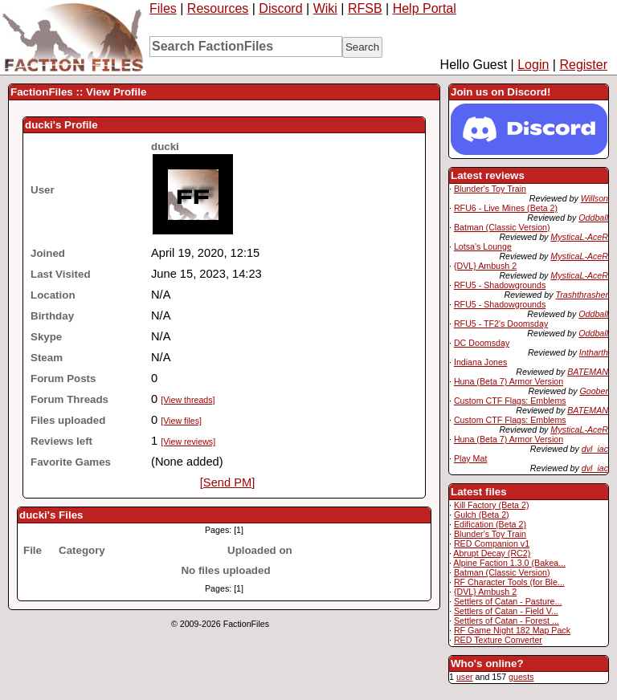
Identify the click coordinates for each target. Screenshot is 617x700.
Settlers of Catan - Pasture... (508, 601)
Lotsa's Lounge (483, 246)
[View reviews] (188, 441)
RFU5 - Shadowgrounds (499, 285)
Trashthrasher (581, 294)
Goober (593, 391)
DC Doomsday (481, 343)
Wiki (325, 8)
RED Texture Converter (498, 640)
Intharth (593, 352)
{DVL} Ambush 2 (485, 266)
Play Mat (470, 458)
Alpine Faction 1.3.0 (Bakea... (509, 563)
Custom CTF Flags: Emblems (510, 400)
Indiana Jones (480, 362)
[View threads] (188, 400)
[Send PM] (227, 482)
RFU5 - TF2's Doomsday (501, 323)
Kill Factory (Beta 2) (491, 505)
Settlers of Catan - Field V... (506, 611)
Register (583, 64)
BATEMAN (587, 371)
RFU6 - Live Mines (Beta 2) (506, 208)
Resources (217, 8)
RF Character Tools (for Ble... (509, 582)
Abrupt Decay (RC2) (491, 553)
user (464, 677)
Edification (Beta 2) (490, 524)
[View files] (181, 420)
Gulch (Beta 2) (481, 514)
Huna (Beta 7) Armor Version (508, 381)
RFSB (365, 8)
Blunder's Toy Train (490, 188)
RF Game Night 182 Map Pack (512, 630)
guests (521, 677)
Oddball (593, 217)
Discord (280, 8)
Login (533, 64)
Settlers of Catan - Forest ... (506, 620)
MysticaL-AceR (579, 237)
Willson (594, 198)
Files (163, 8)
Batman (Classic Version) (502, 227)
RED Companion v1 (491, 543)
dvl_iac (595, 449)
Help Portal (424, 8)
